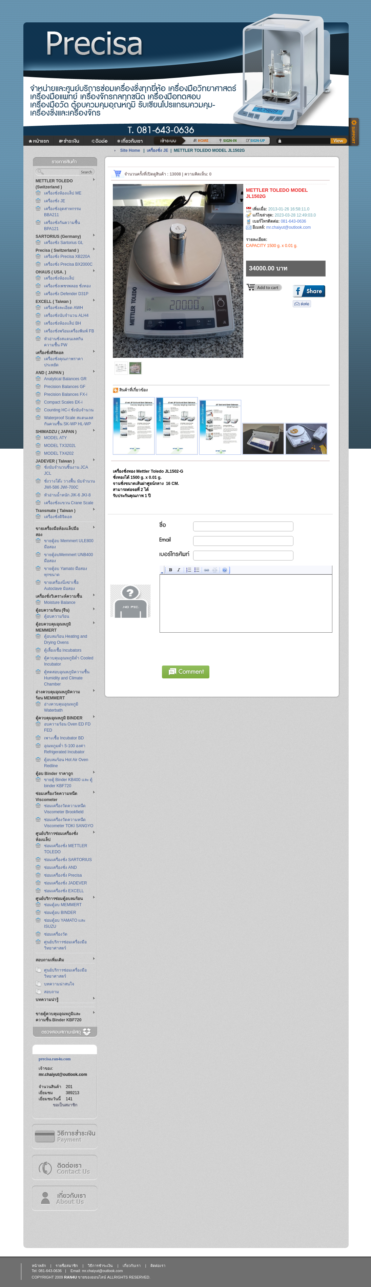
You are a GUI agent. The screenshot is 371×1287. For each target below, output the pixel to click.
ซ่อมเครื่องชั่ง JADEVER (65, 883)
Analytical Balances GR (65, 378)
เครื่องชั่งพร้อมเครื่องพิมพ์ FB (69, 331)
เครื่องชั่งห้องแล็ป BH (62, 323)
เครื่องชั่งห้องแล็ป (59, 278)
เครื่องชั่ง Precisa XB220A (67, 256)
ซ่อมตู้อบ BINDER (60, 912)
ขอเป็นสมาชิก (65, 1105)
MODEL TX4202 (59, 453)
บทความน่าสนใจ (59, 984)
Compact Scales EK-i (63, 402)
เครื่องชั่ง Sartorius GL (63, 242)
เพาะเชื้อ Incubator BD (64, 738)
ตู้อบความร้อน (56, 616)
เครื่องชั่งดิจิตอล (58, 516)
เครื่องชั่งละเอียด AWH (63, 307)
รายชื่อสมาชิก (67, 1266)
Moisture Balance (60, 602)
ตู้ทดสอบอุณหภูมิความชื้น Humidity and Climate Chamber (66, 678)
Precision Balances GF (64, 386)
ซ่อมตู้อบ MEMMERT (63, 904)
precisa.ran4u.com (54, 1059)
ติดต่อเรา (64, 1167)
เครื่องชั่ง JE (54, 201)
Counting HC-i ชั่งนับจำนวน (69, 410)
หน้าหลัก (39, 1266)
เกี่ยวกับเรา (64, 1198)
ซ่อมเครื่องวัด (55, 934)
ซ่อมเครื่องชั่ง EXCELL (64, 890)
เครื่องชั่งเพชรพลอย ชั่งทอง (67, 286)
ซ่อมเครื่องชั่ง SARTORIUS (68, 859)
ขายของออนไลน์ (92, 1277)
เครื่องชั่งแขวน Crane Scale (68, 502)
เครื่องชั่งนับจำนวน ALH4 (66, 315)
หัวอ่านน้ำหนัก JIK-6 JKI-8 (67, 495)
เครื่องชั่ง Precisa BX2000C (68, 264)
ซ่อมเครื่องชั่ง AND (60, 867)
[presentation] (211, 648)
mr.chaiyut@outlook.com (63, 1074)
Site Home (130, 150)
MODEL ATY (55, 437)
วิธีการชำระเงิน (64, 1136)
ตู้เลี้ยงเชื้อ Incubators (62, 650)
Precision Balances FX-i (65, 394)
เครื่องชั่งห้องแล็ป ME (62, 193)
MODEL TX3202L (60, 445)
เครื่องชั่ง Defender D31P (66, 293)
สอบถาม (51, 991)
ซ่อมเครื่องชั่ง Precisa (63, 875)
